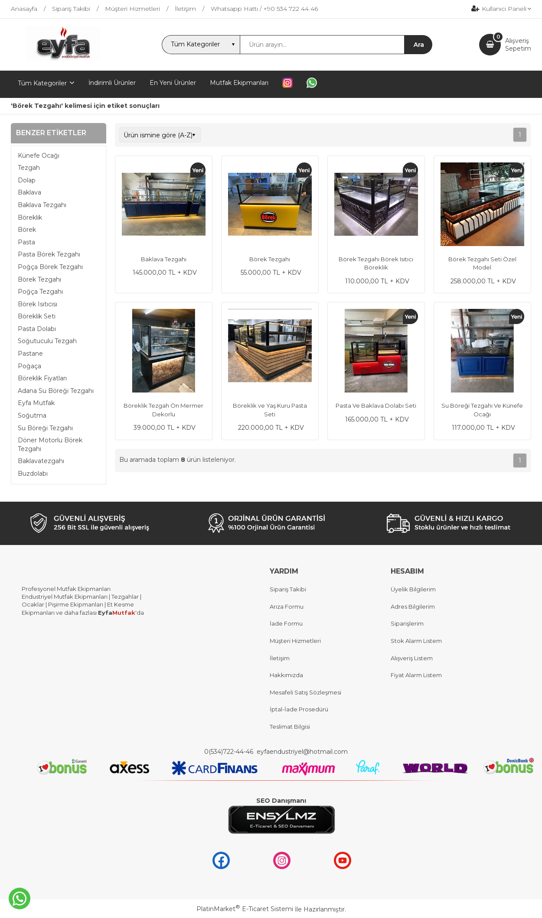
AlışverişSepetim (518, 44)
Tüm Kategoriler (42, 83)
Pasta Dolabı (37, 329)
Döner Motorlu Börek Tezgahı (50, 444)
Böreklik (30, 217)
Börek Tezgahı (39, 279)
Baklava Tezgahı (42, 205)
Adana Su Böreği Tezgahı (56, 391)
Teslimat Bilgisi (290, 726)
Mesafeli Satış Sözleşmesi (305, 692)
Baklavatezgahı (41, 461)
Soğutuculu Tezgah (47, 341)
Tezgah (29, 168)
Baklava (29, 192)
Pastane (30, 353)
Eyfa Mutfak (36, 403)
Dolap (27, 180)
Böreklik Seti (37, 316)
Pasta (26, 242)
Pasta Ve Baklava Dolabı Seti (376, 405)
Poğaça (29, 366)
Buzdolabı (33, 473)
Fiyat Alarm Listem (416, 674)
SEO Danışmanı (281, 800)
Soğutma (32, 415)
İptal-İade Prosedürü (299, 709)
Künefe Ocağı (38, 155)
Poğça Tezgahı (40, 291)
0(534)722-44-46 (229, 752)
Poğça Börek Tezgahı (50, 267)
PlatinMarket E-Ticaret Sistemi (244, 909)
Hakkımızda (286, 674)
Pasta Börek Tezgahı (49, 254)
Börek (27, 230)
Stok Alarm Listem (416, 640)
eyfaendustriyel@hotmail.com (302, 752)
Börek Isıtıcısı (37, 304)
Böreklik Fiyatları (42, 378)
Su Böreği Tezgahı (45, 428)
